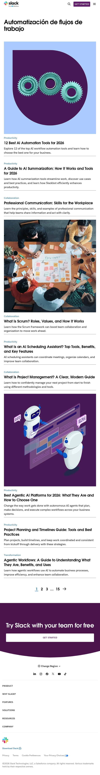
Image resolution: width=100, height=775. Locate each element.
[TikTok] (65, 674)
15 (57, 589)
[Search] (69, 4)
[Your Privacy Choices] (58, 755)
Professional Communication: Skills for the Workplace (48, 203)
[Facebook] (47, 674)
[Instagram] (41, 674)
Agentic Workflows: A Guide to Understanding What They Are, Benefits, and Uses (47, 562)
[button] (50, 666)
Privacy (5, 755)
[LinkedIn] (34, 674)
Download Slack (11, 748)
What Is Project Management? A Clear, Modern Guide (49, 377)
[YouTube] (59, 674)
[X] (53, 674)
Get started (82, 4)
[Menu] (94, 4)
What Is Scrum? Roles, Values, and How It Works (44, 321)
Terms (15, 755)
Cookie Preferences (31, 755)
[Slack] (11, 4)
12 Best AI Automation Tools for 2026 (34, 143)
